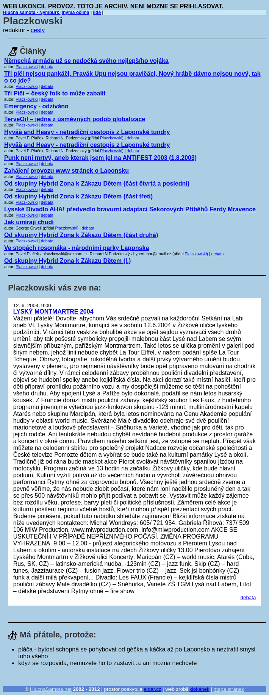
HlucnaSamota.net (51, 689)
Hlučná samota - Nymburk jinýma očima (46, 12)
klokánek (199, 689)
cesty (38, 30)
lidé (97, 12)
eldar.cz (152, 689)
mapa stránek (229, 689)
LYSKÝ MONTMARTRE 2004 (53, 311)
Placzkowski (27, 66)
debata (47, 66)
